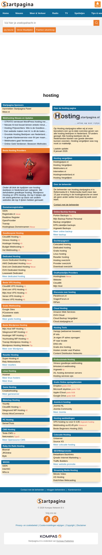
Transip (6, 223)
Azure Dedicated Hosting (17, 260)
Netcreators (10, 436)
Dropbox (62, 386)
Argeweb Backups (62, 228)
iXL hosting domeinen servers (67, 373)
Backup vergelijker (62, 222)
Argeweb (59, 369)
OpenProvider (9, 220)
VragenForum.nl (61, 299)
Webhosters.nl (60, 168)
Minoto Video (59, 474)
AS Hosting (58, 477)
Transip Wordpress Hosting (16, 342)
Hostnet (6, 374)
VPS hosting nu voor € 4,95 (73, 422)
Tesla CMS (8, 433)
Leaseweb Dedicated (12, 273)
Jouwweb (6, 316)
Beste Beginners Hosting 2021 (68, 428)
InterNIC (6, 469)
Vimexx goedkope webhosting (67, 363)
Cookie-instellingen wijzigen (52, 525)
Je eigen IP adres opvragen (66, 337)
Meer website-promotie (64, 464)
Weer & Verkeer (38, 13)
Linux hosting (59, 254)
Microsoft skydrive (66, 389)
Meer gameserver (10, 394)
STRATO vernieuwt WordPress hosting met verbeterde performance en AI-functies (26, 121)
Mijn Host (57, 286)
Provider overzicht (62, 263)
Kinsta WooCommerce (13, 413)
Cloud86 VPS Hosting (14, 286)
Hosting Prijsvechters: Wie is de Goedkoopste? (26, 128)
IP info (56, 334)
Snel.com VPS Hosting (14, 289)
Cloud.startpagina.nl (63, 321)
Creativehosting (9, 391)
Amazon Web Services (64, 312)
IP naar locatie (60, 340)
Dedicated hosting (62, 247)
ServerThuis (8, 423)
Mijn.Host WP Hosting (14, 328)
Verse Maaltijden (25, 30)
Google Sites (8, 309)
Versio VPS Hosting (13, 296)
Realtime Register (11, 217)
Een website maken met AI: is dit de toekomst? (26, 131)
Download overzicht (62, 266)
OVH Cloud (58, 315)
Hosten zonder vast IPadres (66, 350)
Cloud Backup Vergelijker (65, 318)
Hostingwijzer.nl (60, 162)
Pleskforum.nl (60, 296)
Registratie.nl (11, 214)
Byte (4, 456)
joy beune (8, 30)
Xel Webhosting (11, 250)
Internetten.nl (59, 171)
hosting (51, 95)
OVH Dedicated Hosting (13, 270)
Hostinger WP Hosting (14, 335)
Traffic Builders (60, 461)
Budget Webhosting (13, 246)
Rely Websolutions (11, 361)
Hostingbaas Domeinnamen (18, 227)
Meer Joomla (59, 412)
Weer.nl (6, 112)
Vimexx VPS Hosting (13, 299)
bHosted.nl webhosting (64, 366)
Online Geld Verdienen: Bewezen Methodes (25, 144)
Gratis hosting (60, 250)
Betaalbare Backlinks (63, 454)
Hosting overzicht (61, 260)
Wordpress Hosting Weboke (17, 345)
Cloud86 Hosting (11, 237)
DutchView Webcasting (64, 480)
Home (6, 13)
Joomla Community (62, 409)
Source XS (58, 441)
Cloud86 (57, 283)
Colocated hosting (62, 244)
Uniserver (58, 438)
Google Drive (64, 396)
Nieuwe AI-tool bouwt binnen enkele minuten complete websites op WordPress (26, 125)
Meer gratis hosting (11, 319)
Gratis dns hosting (62, 347)
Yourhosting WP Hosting (15, 338)
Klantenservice (74, 490)
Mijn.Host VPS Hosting (14, 293)
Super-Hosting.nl (10, 358)
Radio (55, 13)
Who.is (5, 472)
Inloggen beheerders (56, 490)
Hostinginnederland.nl (63, 174)
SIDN (5, 211)
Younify (5, 403)
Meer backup (59, 234)
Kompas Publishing (65, 541)
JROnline (6, 453)
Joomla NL (58, 405)
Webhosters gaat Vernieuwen (18, 140)
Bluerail (6, 449)
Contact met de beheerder (66, 204)
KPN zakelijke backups (64, 225)
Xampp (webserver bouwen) (67, 331)
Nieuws (19, 13)
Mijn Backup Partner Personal (67, 219)
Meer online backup (62, 231)
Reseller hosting (61, 257)
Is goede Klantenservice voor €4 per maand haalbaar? (26, 137)
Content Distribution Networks (67, 353)
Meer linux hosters (11, 378)
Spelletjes (80, 13)
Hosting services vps (63, 376)
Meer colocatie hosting (64, 444)
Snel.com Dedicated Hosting (18, 266)
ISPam (56, 302)
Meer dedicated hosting (13, 276)
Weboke (57, 279)
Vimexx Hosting (11, 240)
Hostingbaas (62, 276)
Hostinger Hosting (12, 243)
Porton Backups (62, 215)
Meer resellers (9, 365)
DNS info (57, 344)
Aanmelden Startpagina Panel (16, 108)
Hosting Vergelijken (62, 165)
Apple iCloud (64, 392)
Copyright (70, 525)
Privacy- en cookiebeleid (27, 525)
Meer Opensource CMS (13, 440)
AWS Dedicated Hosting (16, 263)
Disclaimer (81, 525)
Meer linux (7, 381)
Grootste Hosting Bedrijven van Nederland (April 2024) (26, 134)
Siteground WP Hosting (15, 332)
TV (66, 13)
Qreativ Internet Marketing (67, 457)
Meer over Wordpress (12, 348)
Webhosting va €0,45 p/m (69, 425)
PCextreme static (10, 312)
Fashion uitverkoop (45, 30)
